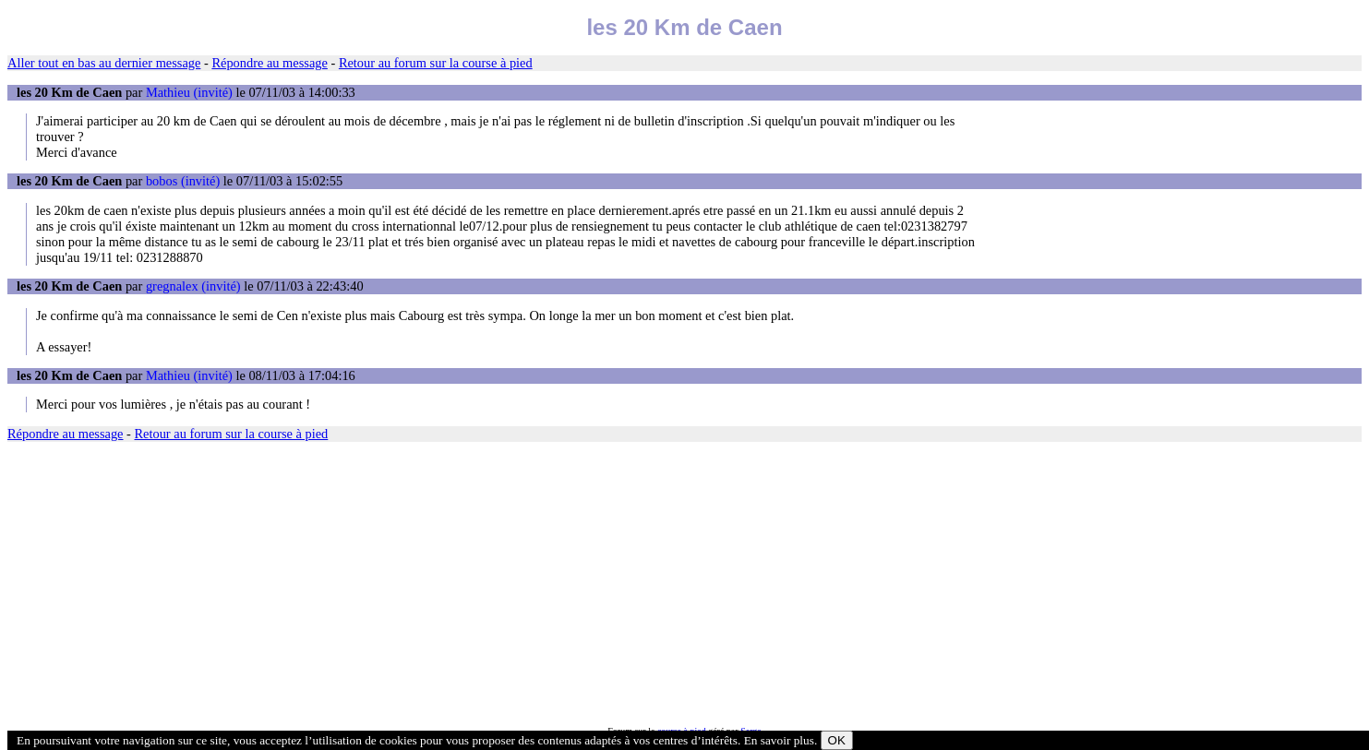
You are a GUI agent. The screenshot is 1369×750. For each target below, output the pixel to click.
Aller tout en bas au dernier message (103, 62)
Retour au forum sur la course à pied (436, 62)
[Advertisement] (561, 584)
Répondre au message (269, 62)
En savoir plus (779, 740)
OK (837, 740)
